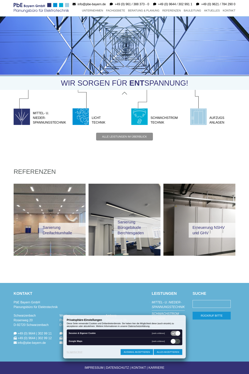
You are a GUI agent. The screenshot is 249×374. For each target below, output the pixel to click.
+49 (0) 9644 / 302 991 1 (175, 4)
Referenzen (171, 10)
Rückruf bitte (212, 315)
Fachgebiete (115, 10)
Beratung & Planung (144, 10)
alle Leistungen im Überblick (124, 136)
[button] (50, 219)
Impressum (94, 367)
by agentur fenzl (74, 352)
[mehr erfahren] (158, 333)
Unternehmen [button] (92, 10)
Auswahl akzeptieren (137, 352)
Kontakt (229, 10)
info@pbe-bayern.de (92, 4)
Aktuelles (212, 10)
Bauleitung (192, 10)
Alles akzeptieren (168, 352)
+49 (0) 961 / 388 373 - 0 (132, 4)
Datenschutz (117, 367)
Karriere (156, 367)
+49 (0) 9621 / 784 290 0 (218, 4)
